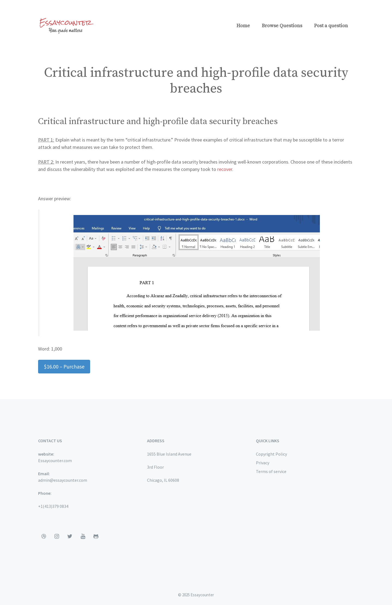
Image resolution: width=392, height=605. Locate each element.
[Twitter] (69, 536)
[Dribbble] (43, 536)
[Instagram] (56, 536)
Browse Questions (282, 26)
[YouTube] (82, 536)
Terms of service (271, 471)
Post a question (331, 26)
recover (224, 169)
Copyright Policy (271, 454)
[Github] (95, 536)
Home (243, 26)
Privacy (262, 462)
